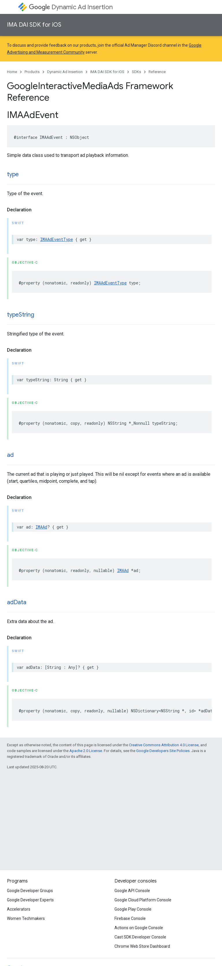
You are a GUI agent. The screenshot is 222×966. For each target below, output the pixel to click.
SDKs (136, 72)
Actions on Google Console (138, 927)
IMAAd (41, 527)
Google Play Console (132, 909)
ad (10, 455)
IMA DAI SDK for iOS (34, 24)
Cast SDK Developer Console (140, 937)
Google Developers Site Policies (163, 751)
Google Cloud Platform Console (142, 900)
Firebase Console (130, 918)
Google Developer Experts (30, 900)
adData (16, 602)
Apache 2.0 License (85, 751)
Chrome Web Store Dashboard (142, 946)
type (13, 174)
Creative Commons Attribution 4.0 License (164, 745)
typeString (20, 314)
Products (32, 72)
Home (12, 72)
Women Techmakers (26, 918)
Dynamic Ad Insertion (71, 7)
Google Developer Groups (30, 890)
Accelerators (18, 909)
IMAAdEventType (56, 239)
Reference (157, 72)
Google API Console (132, 890)
